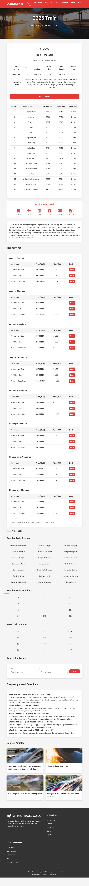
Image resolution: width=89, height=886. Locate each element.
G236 (44, 658)
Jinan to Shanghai (18, 553)
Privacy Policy (36, 880)
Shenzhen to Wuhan (70, 560)
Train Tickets (11, 860)
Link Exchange (48, 880)
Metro (73, 3)
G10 (70, 616)
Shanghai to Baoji (44, 567)
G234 (70, 652)
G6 (44, 609)
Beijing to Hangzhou (70, 553)
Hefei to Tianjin (70, 567)
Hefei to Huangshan (44, 586)
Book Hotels (11, 856)
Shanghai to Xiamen (44, 560)
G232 (19, 652)
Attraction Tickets (13, 871)
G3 (44, 603)
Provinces (48, 3)
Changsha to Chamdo (44, 573)
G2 (19, 603)
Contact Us (25, 880)
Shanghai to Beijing (70, 547)
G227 (44, 638)
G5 (19, 609)
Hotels (80, 3)
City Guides (51, 829)
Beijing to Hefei (44, 580)
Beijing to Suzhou (70, 586)
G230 (44, 645)
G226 (19, 638)
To (53, 679)
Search (74, 679)
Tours (9, 867)
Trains (57, 3)
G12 (44, 622)
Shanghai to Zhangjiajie (19, 586)
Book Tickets (44, 97)
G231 (70, 645)
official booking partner (45, 717)
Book (72, 270)
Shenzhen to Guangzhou (18, 547)
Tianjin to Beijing (18, 580)
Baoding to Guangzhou (19, 560)
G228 (70, 638)
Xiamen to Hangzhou (44, 553)
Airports (65, 3)
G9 (44, 616)
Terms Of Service (61, 880)
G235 (19, 658)
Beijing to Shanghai (44, 547)
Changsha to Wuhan (19, 567)
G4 (70, 603)
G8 (19, 616)
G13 (70, 622)
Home (9, 532)
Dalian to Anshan (19, 573)
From (23, 679)
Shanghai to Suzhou (70, 573)
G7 (70, 609)
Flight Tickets (11, 863)
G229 (19, 645)
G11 (18, 622)
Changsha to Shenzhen (70, 580)
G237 (70, 658)
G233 (44, 652)
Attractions (38, 3)
